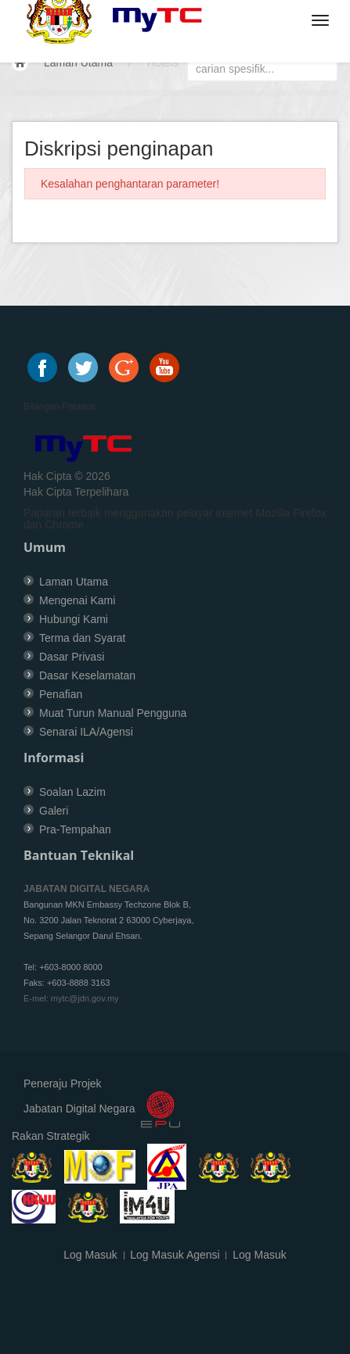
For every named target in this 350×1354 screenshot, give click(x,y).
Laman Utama (78, 62)
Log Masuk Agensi (174, 1254)
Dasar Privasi (71, 656)
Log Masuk (90, 1254)
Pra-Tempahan (75, 829)
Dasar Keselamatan (87, 675)
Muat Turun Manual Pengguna (112, 713)
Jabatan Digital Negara (79, 1108)
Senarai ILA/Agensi (86, 731)
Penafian (60, 694)
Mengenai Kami (77, 600)
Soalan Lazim (72, 792)
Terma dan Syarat (82, 638)
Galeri (53, 810)
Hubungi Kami (73, 619)
